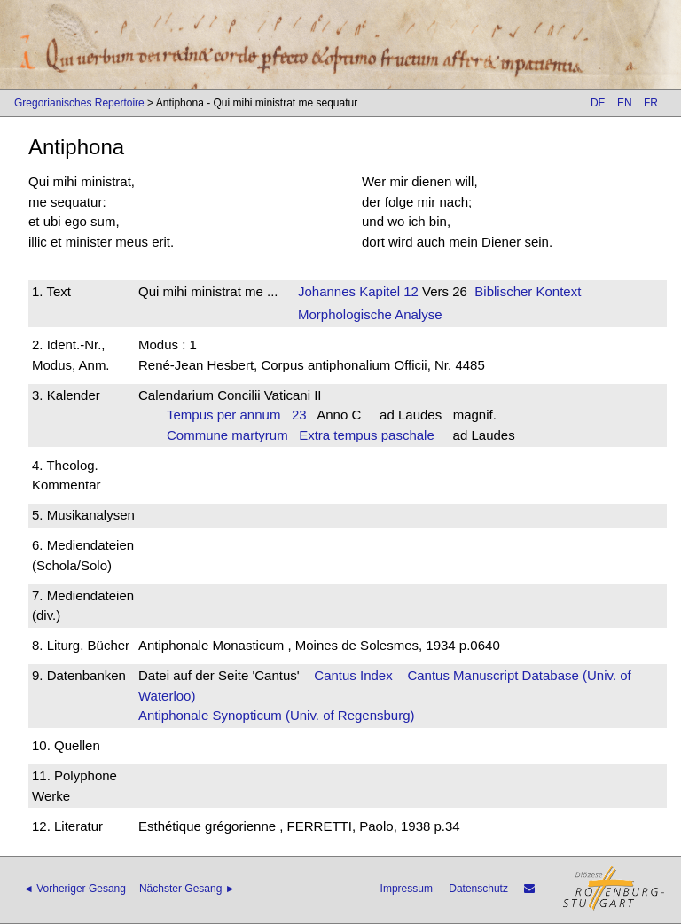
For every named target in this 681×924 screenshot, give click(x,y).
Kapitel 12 (387, 291)
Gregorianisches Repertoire (79, 103)
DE (598, 103)
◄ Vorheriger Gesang (74, 888)
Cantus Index (353, 675)
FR (651, 103)
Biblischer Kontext (527, 291)
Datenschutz (478, 888)
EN (624, 103)
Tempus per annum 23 (237, 414)
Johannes (327, 291)
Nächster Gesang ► (187, 888)
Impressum (406, 888)
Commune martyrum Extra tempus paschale (300, 434)
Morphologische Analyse (370, 314)
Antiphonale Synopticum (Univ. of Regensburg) (276, 715)
